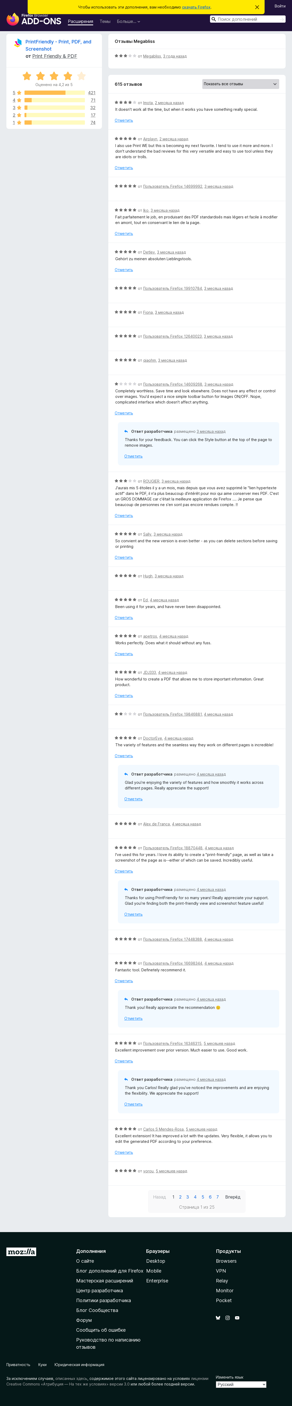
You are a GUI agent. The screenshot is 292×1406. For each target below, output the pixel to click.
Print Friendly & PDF (54, 56)
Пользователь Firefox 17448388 (172, 939)
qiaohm (149, 360)
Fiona (148, 312)
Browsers (226, 1261)
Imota (148, 102)
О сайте (85, 1261)
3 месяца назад (218, 186)
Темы (105, 21)
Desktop (155, 1261)
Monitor (224, 1290)
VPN (221, 1271)
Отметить (124, 120)
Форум (84, 1320)
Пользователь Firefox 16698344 (172, 963)
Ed (145, 600)
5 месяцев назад (219, 1043)
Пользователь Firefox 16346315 (172, 1043)
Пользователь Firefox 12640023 (172, 336)
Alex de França (156, 824)
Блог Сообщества (97, 1310)
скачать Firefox (196, 7)
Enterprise (157, 1280)
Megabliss (152, 56)
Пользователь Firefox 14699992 (172, 186)
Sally (147, 534)
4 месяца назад (164, 600)
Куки (42, 1364)
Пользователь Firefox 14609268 (172, 384)
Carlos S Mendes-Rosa (163, 1129)
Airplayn (150, 139)
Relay (222, 1280)
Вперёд (233, 1197)
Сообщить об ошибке (101, 1330)
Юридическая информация (79, 1364)
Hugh (148, 576)
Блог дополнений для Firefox (109, 1271)
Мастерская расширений (104, 1280)
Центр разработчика (99, 1290)
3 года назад (175, 56)
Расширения (80, 21)
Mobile (153, 1271)
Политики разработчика (103, 1300)
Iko (146, 210)
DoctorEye (152, 738)
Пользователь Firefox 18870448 (173, 848)
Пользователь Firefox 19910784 (172, 288)
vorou (148, 1171)
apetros (150, 636)
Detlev (149, 252)
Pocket (224, 1300)
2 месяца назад (169, 102)
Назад (159, 1197)
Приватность (18, 1364)
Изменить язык (229, 1377)
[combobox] (248, 19)
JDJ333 (149, 672)
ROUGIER (151, 481)
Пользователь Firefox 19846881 (172, 714)
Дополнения (91, 1251)
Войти (280, 6)
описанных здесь (71, 1378)
